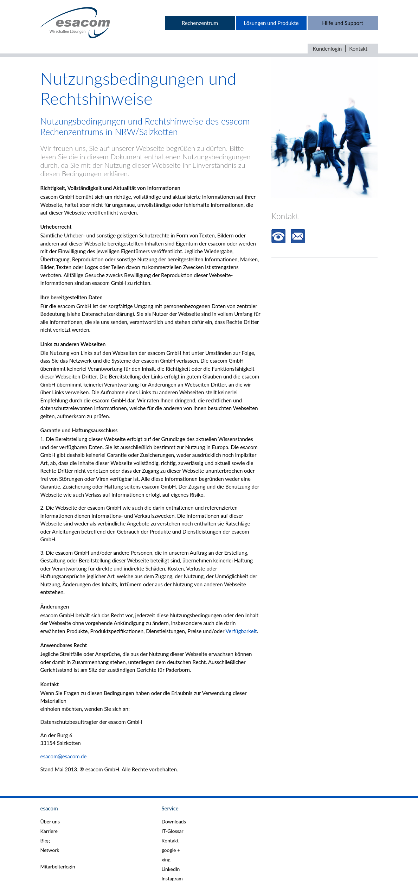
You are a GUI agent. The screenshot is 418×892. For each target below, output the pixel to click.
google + (170, 850)
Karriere (49, 831)
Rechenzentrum (200, 23)
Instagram (171, 878)
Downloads (173, 821)
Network (49, 850)
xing (165, 859)
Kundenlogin (327, 48)
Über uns (50, 821)
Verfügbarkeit (241, 631)
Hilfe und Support (342, 23)
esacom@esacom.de (63, 756)
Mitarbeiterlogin (57, 866)
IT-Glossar (172, 831)
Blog (45, 840)
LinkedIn (170, 869)
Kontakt (358, 48)
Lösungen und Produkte (271, 23)
